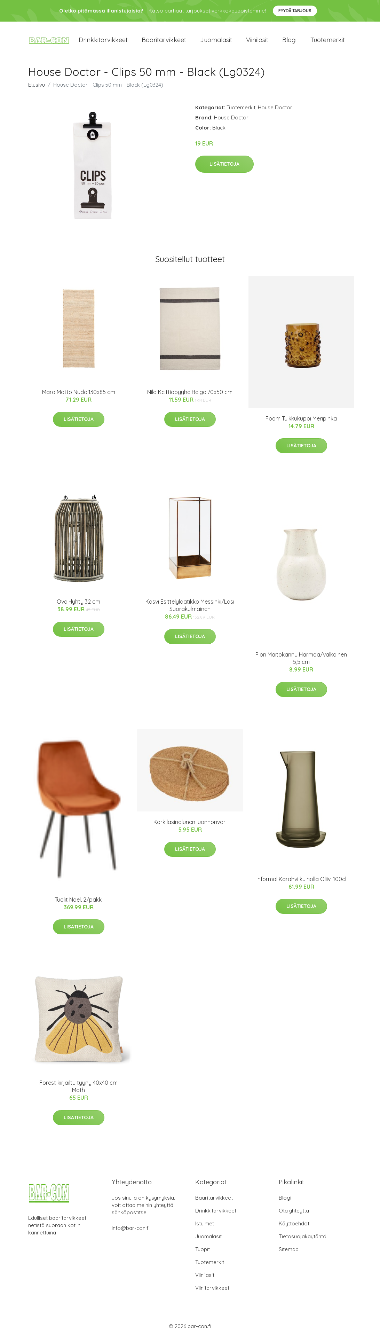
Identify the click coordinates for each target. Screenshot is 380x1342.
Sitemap (289, 1253)
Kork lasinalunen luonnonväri (190, 825)
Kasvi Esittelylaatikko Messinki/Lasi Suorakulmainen (189, 609)
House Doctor (275, 111)
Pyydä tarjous (294, 10)
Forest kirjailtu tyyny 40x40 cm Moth (78, 1090)
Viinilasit (257, 42)
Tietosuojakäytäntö (302, 1240)
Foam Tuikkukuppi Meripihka (301, 421)
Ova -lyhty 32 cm (78, 605)
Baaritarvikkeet (164, 42)
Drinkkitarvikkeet (103, 42)
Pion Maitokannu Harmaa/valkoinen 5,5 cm (301, 662)
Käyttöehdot (294, 1227)
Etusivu (36, 88)
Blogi (289, 42)
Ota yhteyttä (294, 1214)
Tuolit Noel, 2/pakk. (79, 903)
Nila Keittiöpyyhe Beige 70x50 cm (189, 395)
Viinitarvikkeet (212, 1291)
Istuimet (204, 1227)
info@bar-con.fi (131, 1232)
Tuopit (202, 1253)
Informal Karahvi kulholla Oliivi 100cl (301, 882)
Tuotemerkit (327, 42)
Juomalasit (216, 42)
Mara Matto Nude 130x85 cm (78, 395)
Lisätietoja (224, 168)
